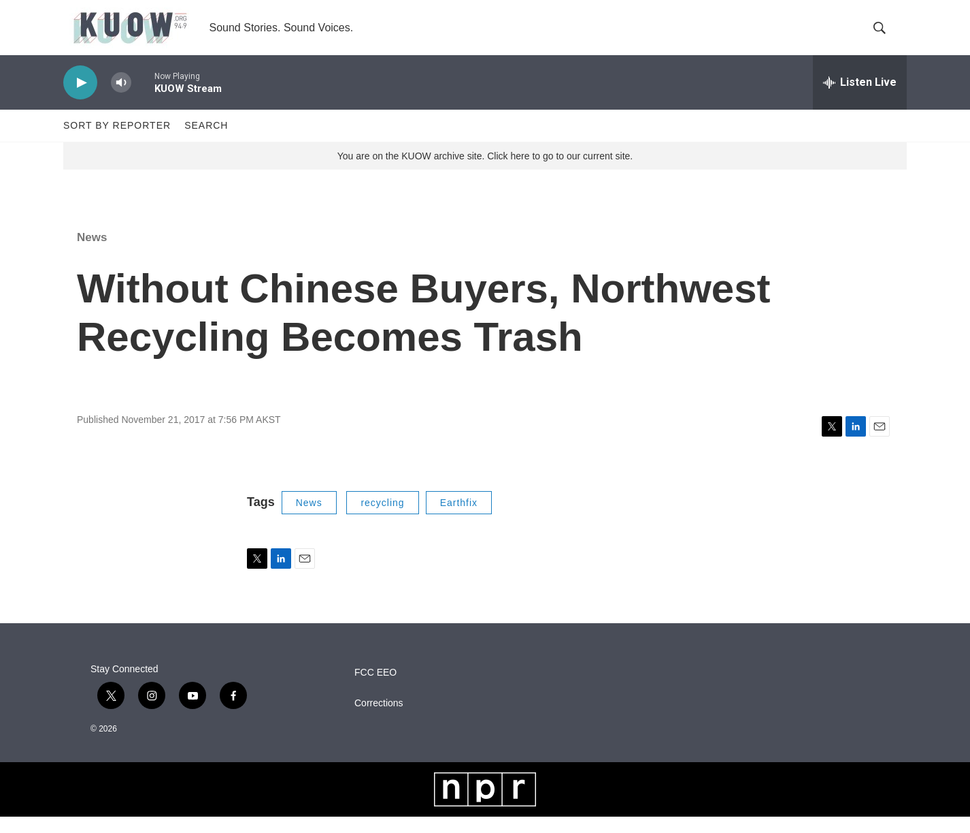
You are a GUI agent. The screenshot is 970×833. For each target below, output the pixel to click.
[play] (80, 99)
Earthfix (459, 519)
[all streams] (860, 99)
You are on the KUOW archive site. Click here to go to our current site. (485, 172)
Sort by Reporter (117, 141)
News (92, 253)
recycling (382, 519)
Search (206, 141)
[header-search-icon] (885, 36)
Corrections (378, 719)
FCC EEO (375, 689)
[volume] (121, 99)
